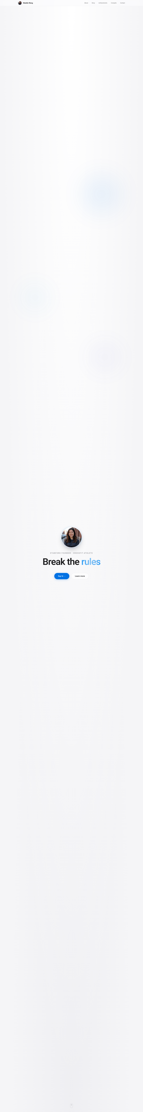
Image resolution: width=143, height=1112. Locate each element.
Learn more (80, 576)
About (86, 3)
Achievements (103, 3)
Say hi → (62, 576)
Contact (122, 3)
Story (93, 3)
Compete (113, 3)
